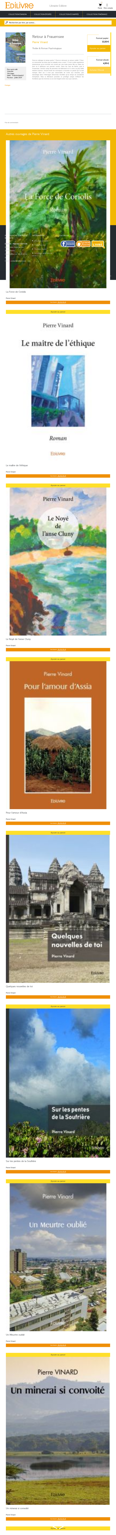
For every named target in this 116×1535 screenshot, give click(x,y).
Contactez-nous (40, 245)
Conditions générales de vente (42, 254)
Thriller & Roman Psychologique (47, 48)
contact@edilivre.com (18, 261)
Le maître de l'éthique (17, 465)
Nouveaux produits (41, 241)
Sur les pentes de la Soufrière (21, 1161)
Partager (7, 85)
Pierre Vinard (40, 42)
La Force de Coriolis (16, 292)
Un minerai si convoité (17, 1508)
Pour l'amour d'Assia (16, 812)
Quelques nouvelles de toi (19, 986)
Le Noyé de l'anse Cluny (18, 639)
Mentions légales (41, 249)
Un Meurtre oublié (15, 1334)
